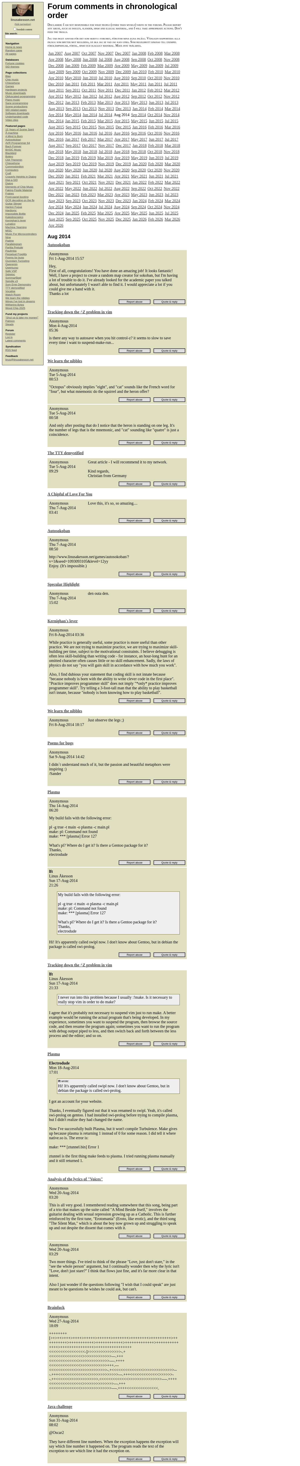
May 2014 (73, 115)
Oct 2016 (154, 133)
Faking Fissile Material (18, 190)
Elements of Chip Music (19, 186)
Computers (11, 169)
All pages (10, 53)
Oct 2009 (89, 72)
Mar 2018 (172, 145)
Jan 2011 (72, 84)
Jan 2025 (72, 213)
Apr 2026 (55, 225)
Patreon (10, 320)
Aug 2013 (56, 108)
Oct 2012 (154, 96)
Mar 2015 (105, 121)
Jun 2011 (155, 84)
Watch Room (13, 294)
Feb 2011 (88, 84)
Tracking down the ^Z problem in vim (79, 312)
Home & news (13, 47)
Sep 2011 (73, 90)
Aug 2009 (56, 72)
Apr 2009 (121, 65)
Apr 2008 (55, 59)
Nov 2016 (171, 133)
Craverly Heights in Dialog (20, 176)
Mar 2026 (172, 219)
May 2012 (73, 96)
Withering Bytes (14, 304)
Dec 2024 (56, 213)
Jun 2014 (90, 115)
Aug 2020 (121, 170)
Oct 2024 (154, 207)
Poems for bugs (14, 257)
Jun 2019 (156, 158)
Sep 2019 (73, 164)
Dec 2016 (56, 139)
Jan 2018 (139, 145)
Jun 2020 (90, 170)
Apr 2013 (121, 102)
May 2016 (73, 133)
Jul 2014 (105, 115)
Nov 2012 (171, 96)
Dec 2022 (56, 194)
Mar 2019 (105, 158)
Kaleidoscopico (14, 217)
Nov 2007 (105, 53)
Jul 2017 (171, 139)
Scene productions (16, 106)
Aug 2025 (56, 219)
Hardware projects (16, 89)
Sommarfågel (13, 277)
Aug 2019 (56, 164)
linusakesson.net (23, 19)
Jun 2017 (156, 139)
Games (9, 86)
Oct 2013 (89, 108)
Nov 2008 (171, 59)
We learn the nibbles (17, 297)
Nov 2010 (171, 78)
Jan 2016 (139, 127)
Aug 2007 (72, 53)
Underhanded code (16, 116)
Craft (8, 173)
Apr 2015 (121, 121)
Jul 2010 (105, 78)
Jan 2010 (139, 72)
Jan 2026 (139, 219)
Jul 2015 (171, 121)
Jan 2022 (139, 182)
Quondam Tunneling (17, 260)
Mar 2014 (172, 108)
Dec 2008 (56, 65)
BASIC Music (13, 149)
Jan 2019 (72, 158)
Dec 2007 (122, 53)
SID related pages (16, 109)
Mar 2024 (172, 201)
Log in (9, 337)
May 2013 (139, 102)
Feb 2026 (155, 219)
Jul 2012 (105, 96)
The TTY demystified (65, 453)
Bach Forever (13, 146)
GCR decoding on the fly (19, 200)
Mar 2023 (105, 194)
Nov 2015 (106, 127)
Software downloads (17, 113)
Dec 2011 (122, 90)
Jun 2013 (156, 102)
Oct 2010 (154, 78)
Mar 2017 (105, 139)
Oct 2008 (154, 59)
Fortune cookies (14, 63)
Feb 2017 (88, 139)
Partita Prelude (14, 247)
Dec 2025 (123, 219)
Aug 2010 (121, 78)
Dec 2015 (123, 127)
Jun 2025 (156, 213)
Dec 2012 (56, 102)
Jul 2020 (105, 170)
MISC (8, 230)
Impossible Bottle (15, 213)
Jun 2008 (90, 59)
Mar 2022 (172, 182)
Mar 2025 (105, 213)
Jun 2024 (90, 207)
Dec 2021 (123, 182)
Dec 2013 (123, 108)
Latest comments (15, 340)
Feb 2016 (155, 127)
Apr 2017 (121, 139)
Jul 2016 (105, 133)
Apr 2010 (55, 78)
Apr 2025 (121, 213)
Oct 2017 (89, 145)
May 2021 (139, 176)
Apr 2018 (55, 151)
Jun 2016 (90, 133)
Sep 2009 (73, 72)
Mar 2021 (105, 176)
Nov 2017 (106, 145)
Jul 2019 (171, 158)
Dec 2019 (123, 164)
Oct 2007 (89, 53)
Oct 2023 (89, 201)
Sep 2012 (138, 96)
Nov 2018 (171, 151)
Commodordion (14, 166)
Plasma (53, 792)
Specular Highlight (63, 584)
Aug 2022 (121, 188)
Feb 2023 (88, 194)
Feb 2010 (155, 72)
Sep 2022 (138, 188)
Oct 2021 (89, 182)
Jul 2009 (171, 65)
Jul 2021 (171, 176)
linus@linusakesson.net (19, 359)
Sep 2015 (73, 127)
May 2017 (139, 139)
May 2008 (73, 59)
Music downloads (15, 93)
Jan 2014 (139, 108)
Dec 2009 (123, 72)
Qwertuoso (11, 267)
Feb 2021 (88, 176)
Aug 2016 (121, 133)
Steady (9, 324)
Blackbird (10, 153)
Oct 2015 (89, 127)
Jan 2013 (72, 102)
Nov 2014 (171, 115)
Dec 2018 (56, 158)
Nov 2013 (106, 108)
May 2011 (138, 84)
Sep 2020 (138, 170)
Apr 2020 (55, 170)
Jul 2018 (105, 151)
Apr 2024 (55, 207)
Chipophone (12, 82)
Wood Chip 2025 (15, 308)
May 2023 (139, 194)
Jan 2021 (72, 176)
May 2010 (73, 78)
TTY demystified (15, 287)
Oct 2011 (89, 90)
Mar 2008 (171, 53)
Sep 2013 (73, 108)
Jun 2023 (156, 194)
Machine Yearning (16, 227)
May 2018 (73, 151)
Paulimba (10, 250)
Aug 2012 (121, 96)
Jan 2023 (72, 194)
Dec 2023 (123, 201)
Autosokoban (13, 139)
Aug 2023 (56, 201)
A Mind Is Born (14, 136)
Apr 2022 (55, 188)
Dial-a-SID (11, 180)
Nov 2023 (106, 201)
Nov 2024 (171, 207)
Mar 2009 (105, 65)
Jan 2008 (139, 53)
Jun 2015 (156, 121)
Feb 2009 (88, 65)
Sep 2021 (73, 182)
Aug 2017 (56, 145)
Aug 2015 (56, 127)
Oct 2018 (154, 151)
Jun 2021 (156, 176)
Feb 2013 (88, 102)
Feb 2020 (155, 164)
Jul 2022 (105, 188)
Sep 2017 (73, 145)
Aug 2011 (56, 90)
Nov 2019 (106, 164)
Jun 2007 (55, 53)
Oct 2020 (154, 170)
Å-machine (11, 132)
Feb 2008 (155, 53)
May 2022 (73, 188)
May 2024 (73, 207)
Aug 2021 (56, 182)
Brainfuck (56, 1307)
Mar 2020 (172, 164)
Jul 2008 (105, 59)
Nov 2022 (171, 188)
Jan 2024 (139, 201)
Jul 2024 (105, 207)
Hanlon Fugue (13, 207)
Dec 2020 (56, 176)
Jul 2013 (171, 102)
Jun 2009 (156, 65)
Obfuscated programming (20, 96)
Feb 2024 (155, 201)
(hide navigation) (23, 24)
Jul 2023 (171, 194)
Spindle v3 (11, 281)
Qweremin (11, 264)
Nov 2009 (106, 72)
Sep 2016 (138, 133)
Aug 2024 (121, 207)
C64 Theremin (13, 159)
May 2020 (73, 170)
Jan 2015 (72, 121)
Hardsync (11, 210)
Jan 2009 (72, 65)
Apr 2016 (55, 133)
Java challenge (59, 1406)
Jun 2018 (90, 151)
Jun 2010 (90, 78)
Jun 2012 (90, 96)
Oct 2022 (154, 188)
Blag (8, 76)
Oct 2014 (154, 115)
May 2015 (139, 121)
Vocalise (10, 291)
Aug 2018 (121, 151)
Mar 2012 (171, 90)
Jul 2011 (170, 84)
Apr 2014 (55, 115)
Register (10, 333)
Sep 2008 (138, 59)
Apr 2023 (121, 194)
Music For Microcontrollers (21, 233)
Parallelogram (13, 244)
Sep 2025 (73, 219)
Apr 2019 (121, 158)
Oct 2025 (89, 219)
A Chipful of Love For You (69, 494)
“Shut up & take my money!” (21, 317)
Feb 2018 (155, 145)
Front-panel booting (16, 196)
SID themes (12, 66)
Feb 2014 (155, 108)
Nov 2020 (171, 170)
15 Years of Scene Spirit (19, 129)
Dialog (9, 183)
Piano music (12, 99)
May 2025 (139, 213)
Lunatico (10, 223)
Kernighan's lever (15, 220)
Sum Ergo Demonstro (18, 284)
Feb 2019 (88, 158)
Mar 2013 (105, 102)
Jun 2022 (90, 188)
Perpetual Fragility (16, 254)
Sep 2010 (138, 78)
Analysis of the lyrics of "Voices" (75, 1179)
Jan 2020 (139, 164)
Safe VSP (11, 271)
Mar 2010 (172, 72)
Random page (13, 50)
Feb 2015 (88, 121)
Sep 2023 (73, 201)
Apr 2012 (55, 96)
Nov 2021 (106, 182)
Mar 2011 (104, 84)
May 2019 (139, 158)
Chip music (12, 79)
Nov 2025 (106, 219)
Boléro (9, 156)
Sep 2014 (138, 115)
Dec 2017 (123, 145)
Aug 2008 (121, 59)
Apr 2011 (121, 84)
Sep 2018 (138, 151)
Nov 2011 (105, 90)
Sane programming (16, 103)
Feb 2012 (154, 90)
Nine (8, 237)
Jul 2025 (171, 213)
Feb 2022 (155, 182)
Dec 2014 (56, 121)
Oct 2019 (89, 164)
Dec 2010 (56, 84)
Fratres (9, 193)
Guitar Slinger (13, 203)
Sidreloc (10, 274)
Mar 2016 (172, 127)
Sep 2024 (138, 207)
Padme (9, 240)
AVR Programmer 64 (17, 143)
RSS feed (11, 350)
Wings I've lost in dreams (20, 301)
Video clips (11, 120)
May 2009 (139, 65)
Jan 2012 (139, 90)
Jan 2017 (72, 139)
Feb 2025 (88, 213)
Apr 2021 (121, 176)
